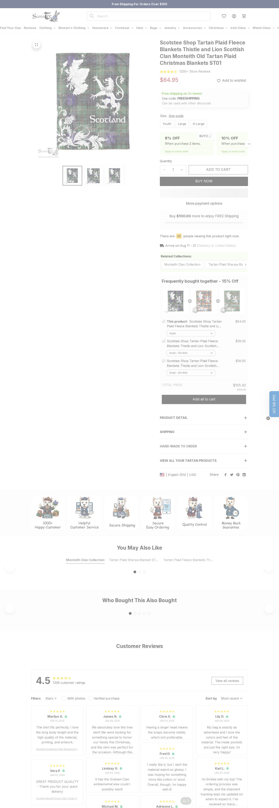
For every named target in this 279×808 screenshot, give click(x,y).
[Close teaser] (268, 418)
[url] (194, 71)
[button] (274, 404)
